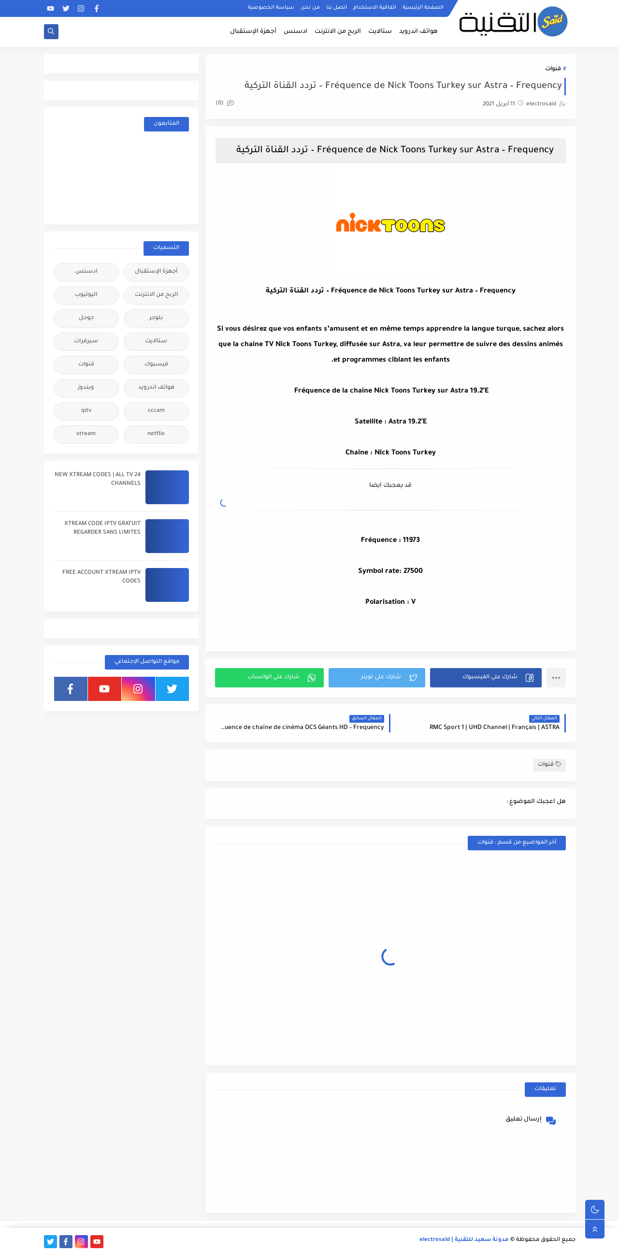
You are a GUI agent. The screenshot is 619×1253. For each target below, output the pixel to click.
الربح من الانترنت (338, 32)
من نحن (310, 8)
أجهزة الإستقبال (253, 32)
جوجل (86, 318)
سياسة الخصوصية (271, 8)
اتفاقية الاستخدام (374, 8)
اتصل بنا (336, 8)
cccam (156, 411)
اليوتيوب (86, 295)
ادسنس (295, 32)
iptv (86, 411)
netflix (156, 434)
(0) (225, 104)
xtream (86, 434)
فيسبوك (156, 365)
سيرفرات (86, 341)
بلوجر (156, 318)
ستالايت (380, 32)
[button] (486, 677)
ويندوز (86, 388)
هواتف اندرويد (418, 32)
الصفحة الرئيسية (423, 8)
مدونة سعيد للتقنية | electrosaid (464, 1240)
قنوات (553, 69)
